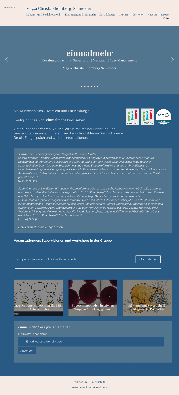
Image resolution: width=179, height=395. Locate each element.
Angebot (30, 129)
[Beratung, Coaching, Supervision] (91, 86)
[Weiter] (173, 59)
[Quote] (84, 86)
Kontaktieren (89, 133)
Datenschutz (97, 381)
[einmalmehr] (81, 86)
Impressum (80, 381)
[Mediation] (94, 86)
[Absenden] (27, 350)
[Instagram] (163, 18)
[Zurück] (6, 59)
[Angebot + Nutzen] (88, 86)
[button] (46, 259)
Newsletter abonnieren (32, 334)
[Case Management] (97, 86)
